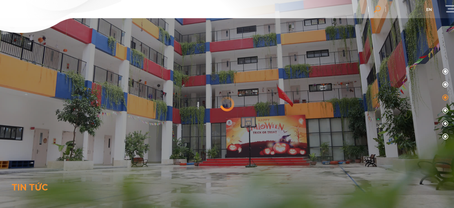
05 (444, 137)
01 (444, 85)
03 (444, 111)
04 (444, 124)
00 (444, 72)
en (434, 9)
